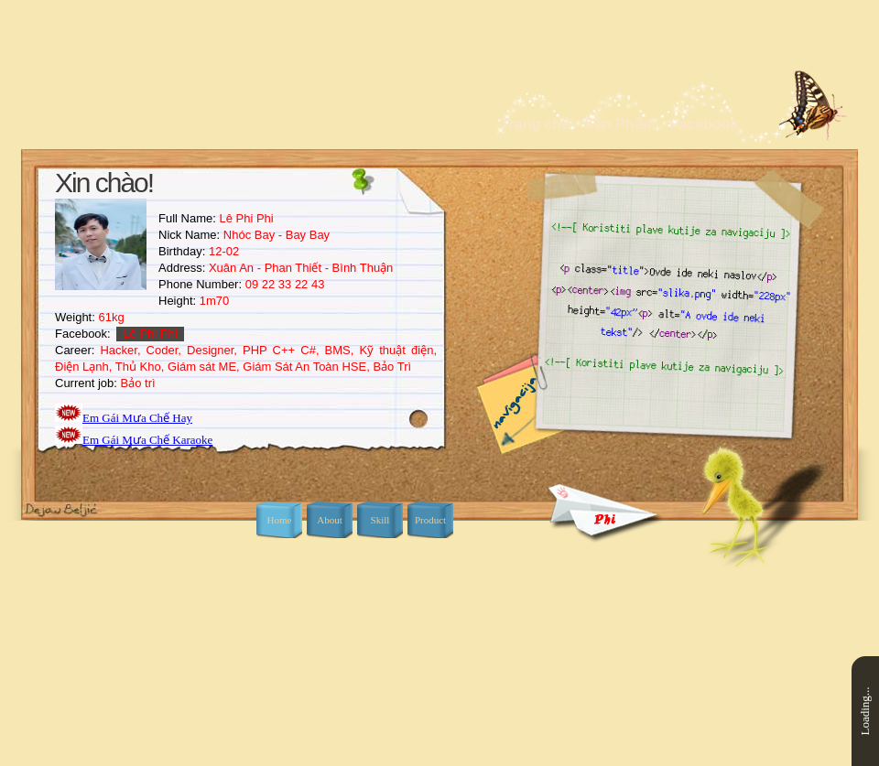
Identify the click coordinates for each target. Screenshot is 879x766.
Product (430, 519)
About (329, 519)
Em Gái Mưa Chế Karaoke (147, 440)
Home (279, 519)
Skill (380, 519)
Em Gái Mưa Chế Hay (137, 418)
